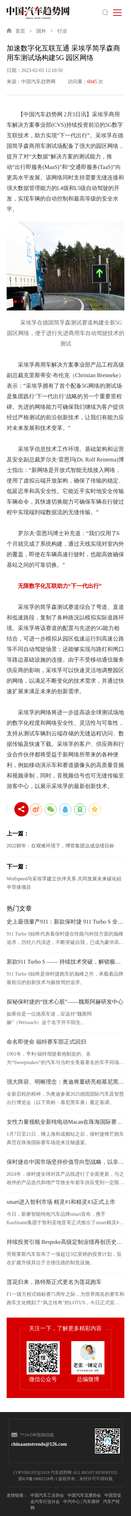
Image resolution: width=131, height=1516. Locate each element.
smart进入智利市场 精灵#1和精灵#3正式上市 (61, 1202)
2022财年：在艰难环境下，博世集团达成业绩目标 (60, 845)
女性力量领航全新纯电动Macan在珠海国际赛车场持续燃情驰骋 (66, 1122)
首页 (20, 31)
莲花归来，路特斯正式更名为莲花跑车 (54, 1282)
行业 (62, 31)
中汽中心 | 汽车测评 (81, 1501)
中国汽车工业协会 (47, 1495)
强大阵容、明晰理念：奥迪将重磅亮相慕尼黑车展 (66, 1082)
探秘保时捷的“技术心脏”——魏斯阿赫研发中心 (65, 1002)
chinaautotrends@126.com (36, 1444)
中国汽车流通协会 (84, 1495)
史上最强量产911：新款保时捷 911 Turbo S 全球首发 (66, 922)
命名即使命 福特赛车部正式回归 (46, 1042)
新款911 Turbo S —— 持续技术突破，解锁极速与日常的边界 (66, 962)
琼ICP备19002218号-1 (38, 1478)
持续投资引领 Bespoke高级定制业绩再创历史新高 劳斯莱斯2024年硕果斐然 (66, 1242)
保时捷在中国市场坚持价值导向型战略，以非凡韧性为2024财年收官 (66, 1162)
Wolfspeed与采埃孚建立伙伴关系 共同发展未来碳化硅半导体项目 (64, 883)
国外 (41, 31)
